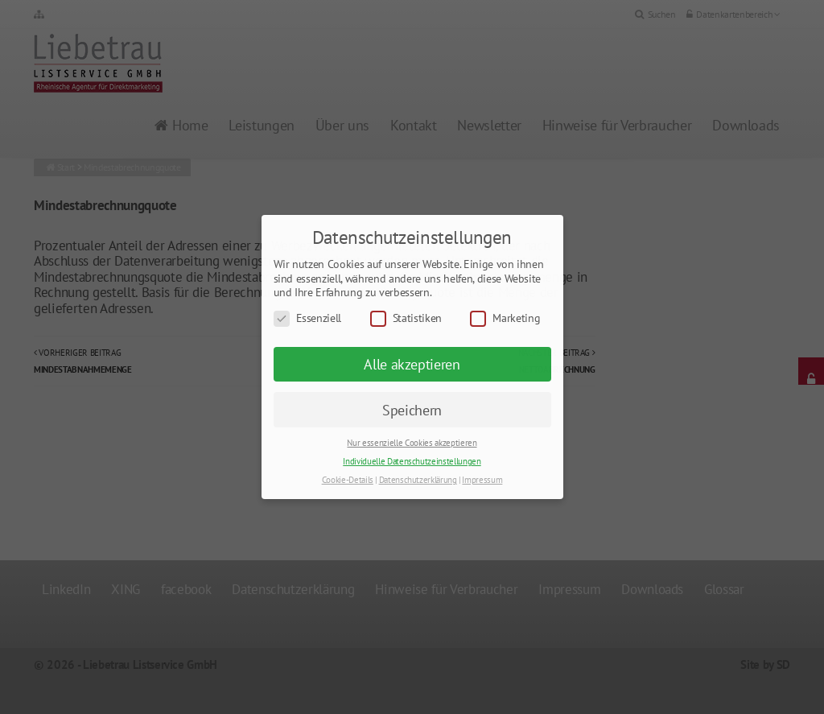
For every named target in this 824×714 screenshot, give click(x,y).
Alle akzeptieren (412, 364)
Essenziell (308, 318)
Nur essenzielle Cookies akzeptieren (411, 442)
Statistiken (406, 318)
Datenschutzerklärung (418, 479)
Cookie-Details (347, 479)
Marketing (505, 318)
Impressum (482, 479)
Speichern (412, 410)
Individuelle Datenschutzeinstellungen (411, 461)
